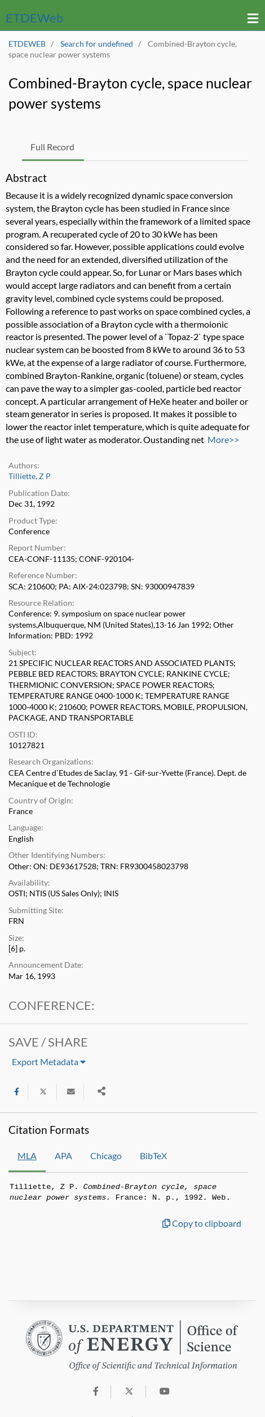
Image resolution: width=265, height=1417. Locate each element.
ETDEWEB (27, 43)
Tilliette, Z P (29, 476)
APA (63, 1155)
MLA (27, 1155)
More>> (223, 439)
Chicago (106, 1155)
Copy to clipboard (201, 1223)
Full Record (52, 146)
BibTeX (153, 1155)
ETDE (34, 17)
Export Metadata (49, 1061)
